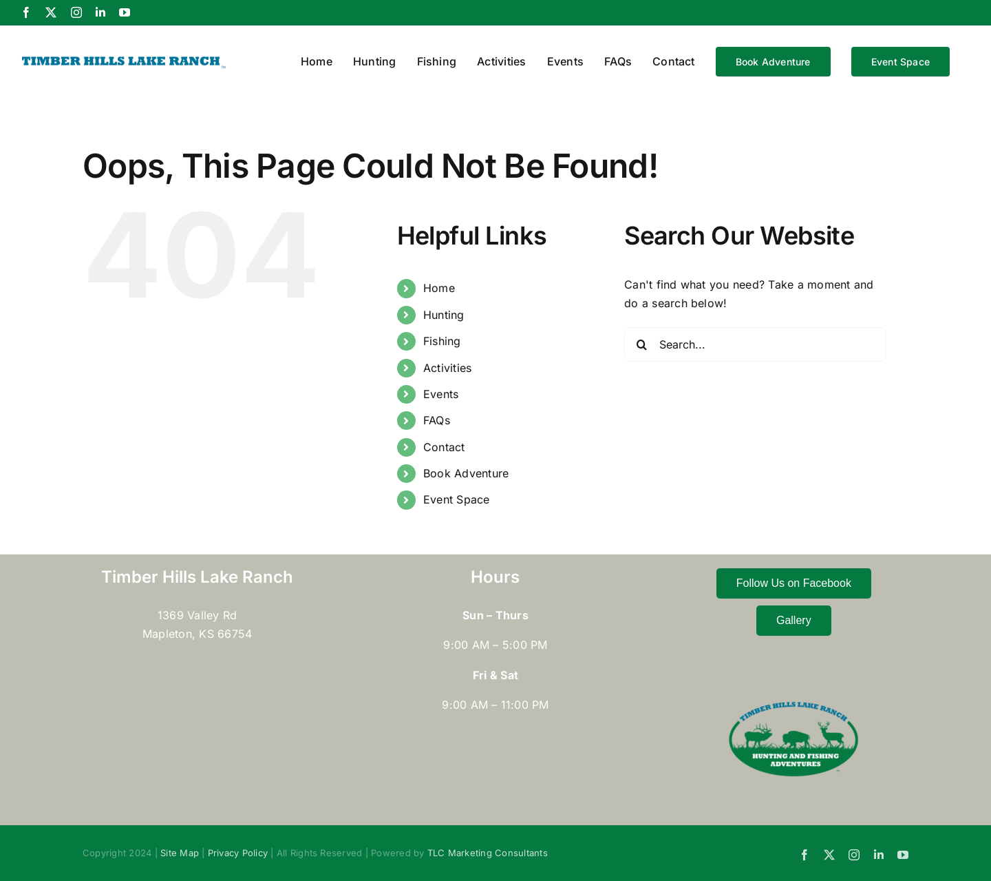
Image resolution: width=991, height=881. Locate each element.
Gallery (793, 620)
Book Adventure (466, 473)
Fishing (442, 341)
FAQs (436, 420)
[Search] (641, 344)
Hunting (444, 315)
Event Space (456, 499)
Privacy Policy (238, 852)
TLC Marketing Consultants (487, 852)
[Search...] (755, 344)
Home (439, 288)
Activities (447, 368)
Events (440, 394)
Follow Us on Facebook (793, 583)
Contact (444, 447)
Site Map (179, 852)
